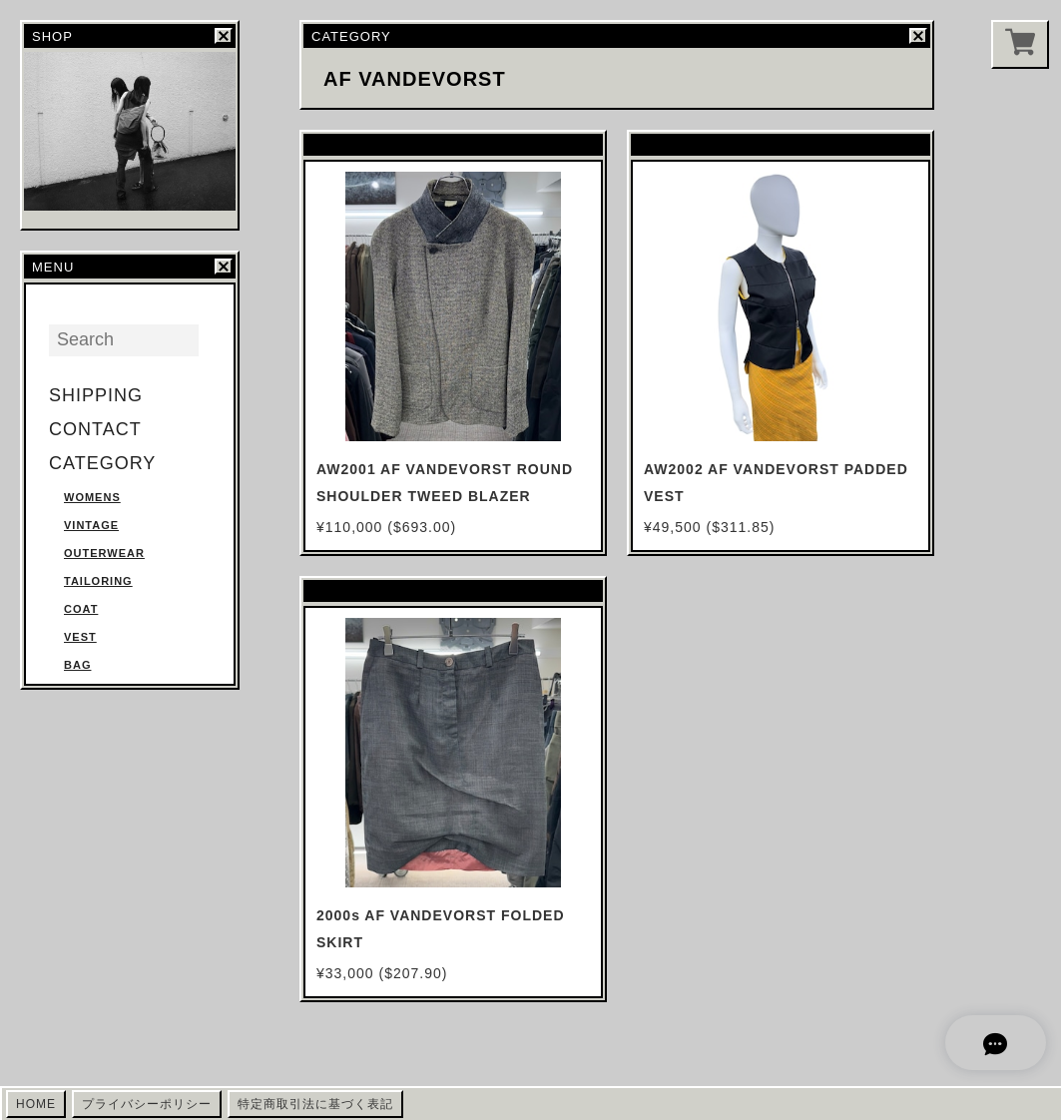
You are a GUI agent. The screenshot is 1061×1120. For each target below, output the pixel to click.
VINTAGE (91, 525)
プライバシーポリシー (147, 1104)
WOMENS (92, 497)
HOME (36, 1104)
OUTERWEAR (104, 553)
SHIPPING (96, 395)
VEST (80, 637)
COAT (81, 609)
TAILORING (98, 581)
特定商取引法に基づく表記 (315, 1104)
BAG (77, 665)
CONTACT (95, 429)
